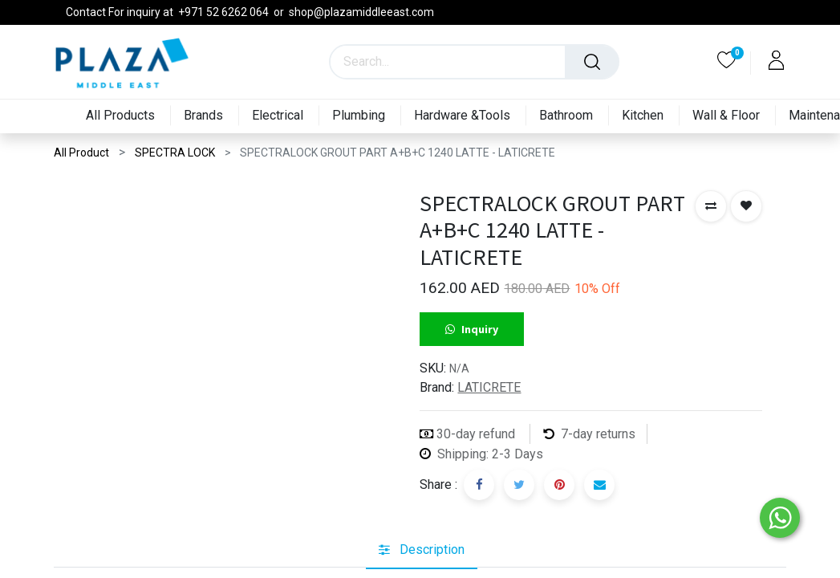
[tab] (421, 549)
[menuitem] (117, 116)
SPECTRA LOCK (175, 152)
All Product (81, 152)
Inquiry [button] (471, 329)
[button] (711, 206)
